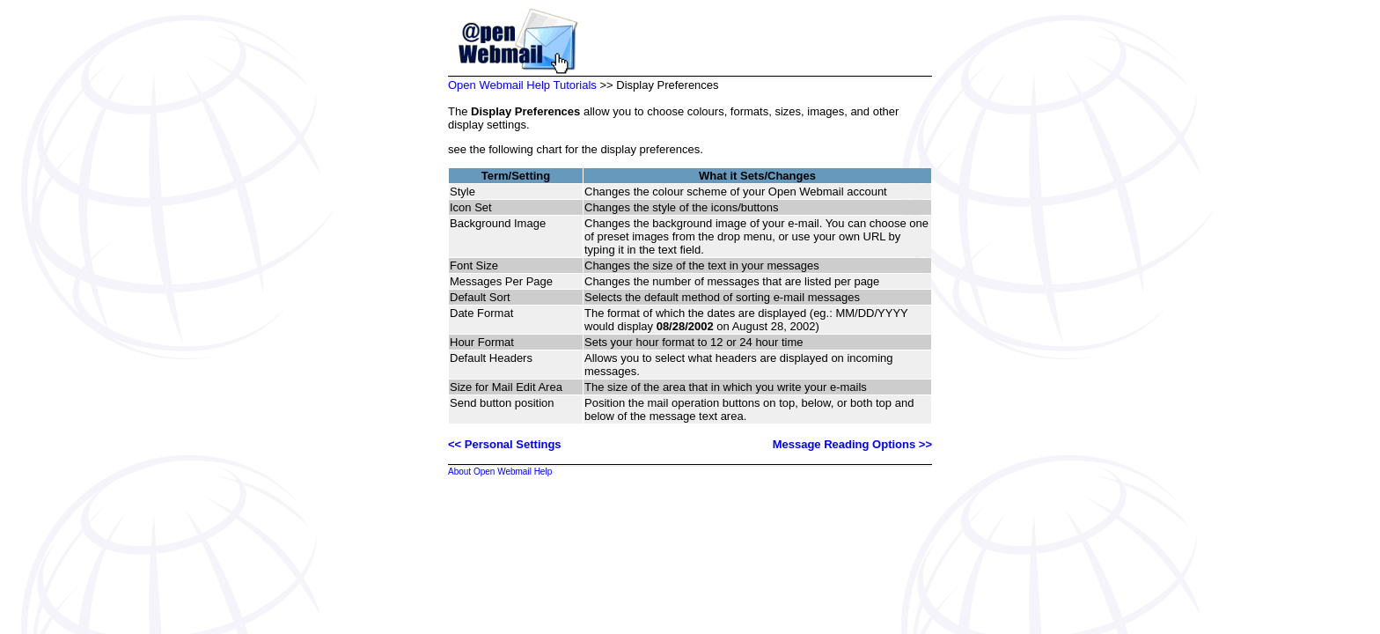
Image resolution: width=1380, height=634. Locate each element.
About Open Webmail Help (500, 471)
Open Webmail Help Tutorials (522, 85)
